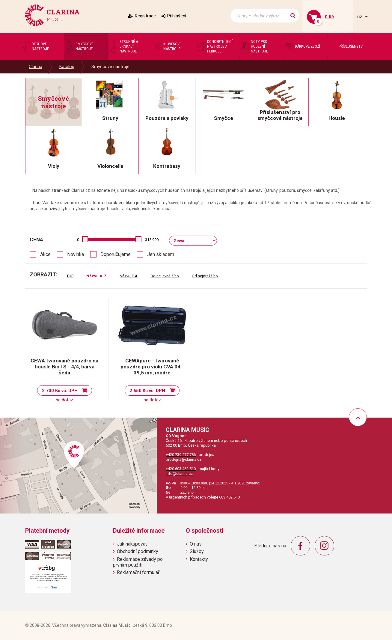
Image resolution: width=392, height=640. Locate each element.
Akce (45, 254)
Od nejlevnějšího (164, 276)
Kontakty (199, 559)
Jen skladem (160, 254)
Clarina (35, 66)
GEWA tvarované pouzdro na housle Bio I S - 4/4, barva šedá (64, 367)
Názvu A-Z (96, 276)
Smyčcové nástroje (110, 66)
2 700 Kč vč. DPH (60, 390)
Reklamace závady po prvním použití (138, 562)
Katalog (66, 66)
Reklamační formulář (138, 572)
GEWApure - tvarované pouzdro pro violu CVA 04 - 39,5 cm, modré (152, 367)
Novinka (75, 254)
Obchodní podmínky (137, 551)
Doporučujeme (115, 254)
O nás (196, 544)
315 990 (152, 239)
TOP (70, 276)
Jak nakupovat (132, 544)
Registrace (145, 16)
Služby (197, 551)
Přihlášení (176, 16)
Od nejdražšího (205, 276)
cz (360, 16)
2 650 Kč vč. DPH (147, 390)
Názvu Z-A (129, 276)
